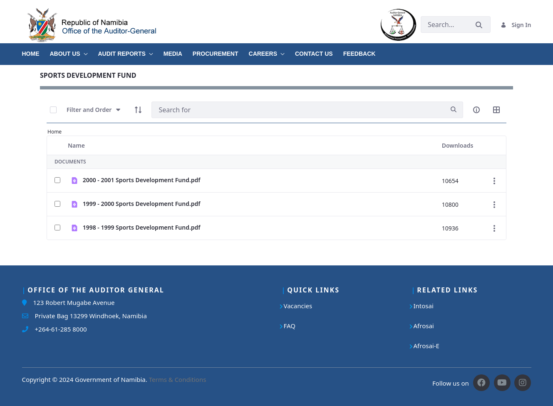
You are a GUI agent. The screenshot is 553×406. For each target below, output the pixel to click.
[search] (453, 110)
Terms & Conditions (177, 379)
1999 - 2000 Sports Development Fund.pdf (142, 204)
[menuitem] (36, 50)
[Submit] (479, 25)
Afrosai (424, 326)
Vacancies (298, 306)
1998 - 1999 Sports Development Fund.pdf (142, 227)
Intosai (424, 306)
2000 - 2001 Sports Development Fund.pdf (142, 180)
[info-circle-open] (476, 109)
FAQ (290, 326)
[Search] (297, 110)
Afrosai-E (426, 346)
